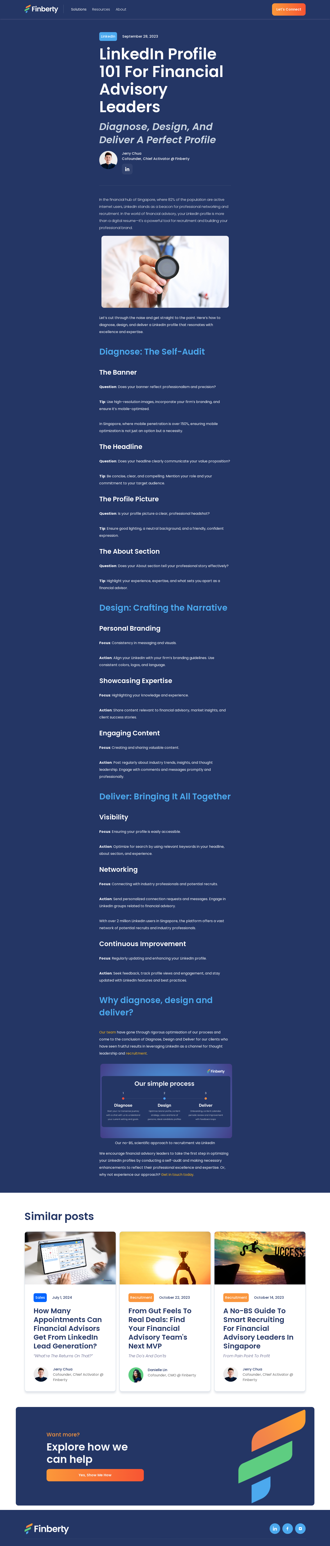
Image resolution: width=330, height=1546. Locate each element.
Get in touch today (177, 1174)
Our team (107, 1032)
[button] (79, 9)
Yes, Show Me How (95, 1475)
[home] (44, 9)
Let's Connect (288, 9)
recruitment (136, 1053)
